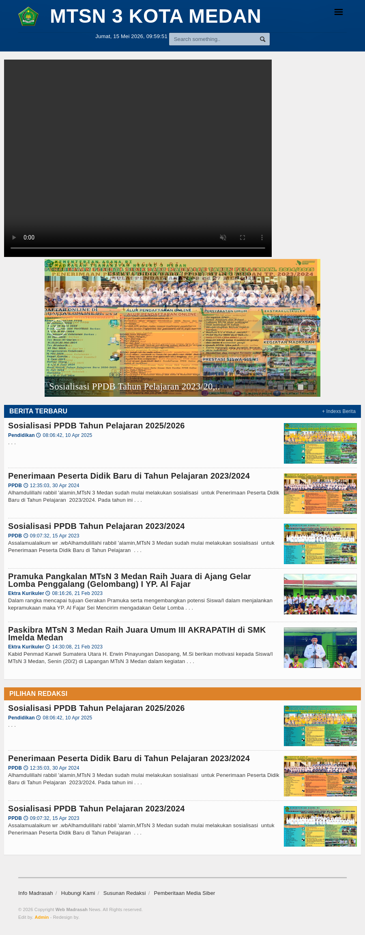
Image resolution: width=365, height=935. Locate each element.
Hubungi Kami (78, 893)
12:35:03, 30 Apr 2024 (51, 485)
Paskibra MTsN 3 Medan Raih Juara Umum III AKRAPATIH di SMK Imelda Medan (137, 633)
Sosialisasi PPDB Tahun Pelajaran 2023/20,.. (134, 386)
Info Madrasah (35, 893)
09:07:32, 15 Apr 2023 (51, 536)
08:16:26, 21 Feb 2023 (74, 593)
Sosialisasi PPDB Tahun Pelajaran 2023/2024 (96, 526)
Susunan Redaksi (124, 893)
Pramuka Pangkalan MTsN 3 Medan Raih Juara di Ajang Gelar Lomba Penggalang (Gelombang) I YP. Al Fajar (129, 580)
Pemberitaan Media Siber (184, 893)
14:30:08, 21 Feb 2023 (74, 647)
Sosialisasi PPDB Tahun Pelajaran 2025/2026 (96, 425)
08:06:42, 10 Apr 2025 (64, 435)
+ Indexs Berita (339, 411)
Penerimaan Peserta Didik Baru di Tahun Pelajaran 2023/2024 (129, 475)
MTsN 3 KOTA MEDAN (140, 16)
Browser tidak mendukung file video (138, 158)
